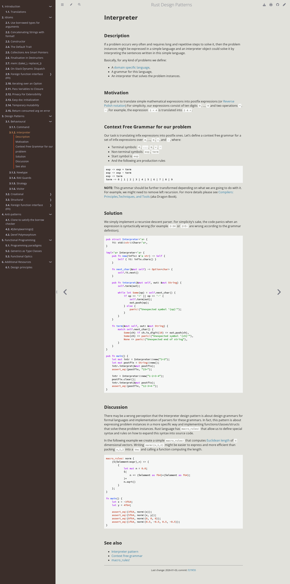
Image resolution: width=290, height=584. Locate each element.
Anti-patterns (11, 214)
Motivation (22, 141)
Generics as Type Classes (24, 251)
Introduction (11, 6)
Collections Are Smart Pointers (27, 52)
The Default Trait (19, 47)
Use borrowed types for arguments (23, 24)
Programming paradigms (24, 245)
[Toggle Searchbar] (79, 4)
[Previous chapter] (65, 292)
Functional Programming (18, 240)
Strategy (18, 183)
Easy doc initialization (22, 100)
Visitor (16, 188)
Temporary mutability (22, 105)
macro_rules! (121, 560)
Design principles (19, 267)
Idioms (7, 17)
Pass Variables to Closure (24, 89)
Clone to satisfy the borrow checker (25, 221)
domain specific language (131, 67)
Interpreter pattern (125, 552)
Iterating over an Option (24, 83)
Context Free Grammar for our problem (34, 149)
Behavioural (16, 121)
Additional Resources (16, 262)
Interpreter (19, 132)
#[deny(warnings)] (19, 229)
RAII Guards (20, 178)
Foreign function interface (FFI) (24, 76)
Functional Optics (19, 256)
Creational (14, 194)
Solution (21, 156)
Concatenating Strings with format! (25, 34)
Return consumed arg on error (28, 110)
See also (21, 166)
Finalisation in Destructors (24, 57)
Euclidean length (218, 440)
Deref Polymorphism (21, 234)
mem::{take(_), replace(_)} (23, 63)
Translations (16, 12)
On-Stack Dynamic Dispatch (25, 68)
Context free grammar (127, 556)
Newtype (18, 172)
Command (19, 127)
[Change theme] (71, 4)
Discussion (22, 161)
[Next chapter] (279, 292)
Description (23, 136)
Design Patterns (13, 116)
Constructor (15, 41)
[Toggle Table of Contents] (62, 4)
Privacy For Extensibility (23, 94)
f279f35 (192, 570)
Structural (14, 199)
